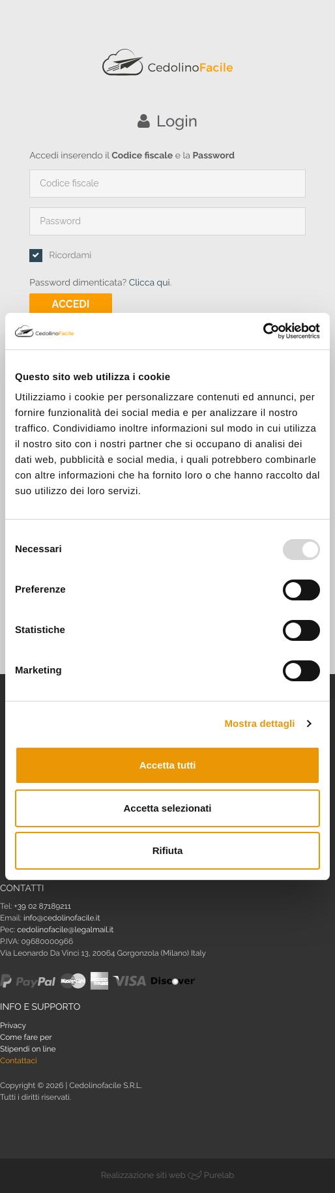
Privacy (13, 1025)
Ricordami (70, 255)
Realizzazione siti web (143, 1176)
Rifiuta (168, 850)
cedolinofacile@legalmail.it (65, 929)
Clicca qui (149, 283)
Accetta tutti (167, 765)
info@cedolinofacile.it (61, 917)
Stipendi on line (28, 1048)
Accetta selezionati (167, 808)
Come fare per (26, 1037)
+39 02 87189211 (42, 906)
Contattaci (18, 1060)
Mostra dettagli (259, 723)
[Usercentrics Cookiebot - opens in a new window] (263, 331)
